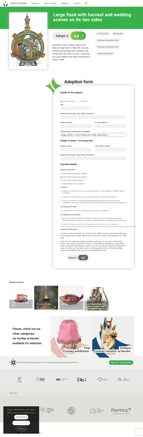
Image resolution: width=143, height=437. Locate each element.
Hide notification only (21, 423)
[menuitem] (18, 3)
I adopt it (77, 257)
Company (83, 101)
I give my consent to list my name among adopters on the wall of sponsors (88, 197)
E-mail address (101, 122)
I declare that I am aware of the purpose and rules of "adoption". (84, 211)
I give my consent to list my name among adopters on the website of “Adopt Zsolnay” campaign (92, 192)
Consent (64, 187)
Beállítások (21, 429)
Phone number (67, 122)
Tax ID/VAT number (102, 146)
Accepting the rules (68, 207)
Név (62, 105)
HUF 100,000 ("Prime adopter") (72, 184)
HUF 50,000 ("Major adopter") (72, 180)
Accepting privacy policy (70, 214)
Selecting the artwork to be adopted (75, 131)
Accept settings (21, 417)
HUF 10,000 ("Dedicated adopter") (73, 177)
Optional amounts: (68, 169)
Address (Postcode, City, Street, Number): (78, 113)
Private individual (67, 101)
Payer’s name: (66, 146)
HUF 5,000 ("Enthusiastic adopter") (74, 174)
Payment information (69, 229)
